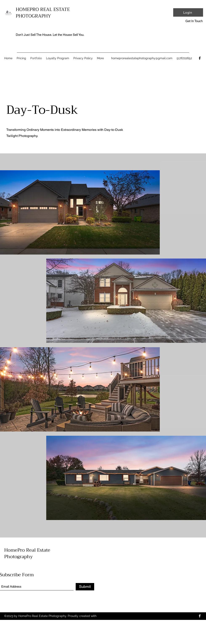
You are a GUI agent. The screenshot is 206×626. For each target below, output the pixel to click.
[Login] (188, 12)
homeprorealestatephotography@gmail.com (141, 58)
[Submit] (85, 586)
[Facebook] (200, 58)
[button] (194, 21)
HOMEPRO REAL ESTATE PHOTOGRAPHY (43, 12)
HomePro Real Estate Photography (27, 553)
